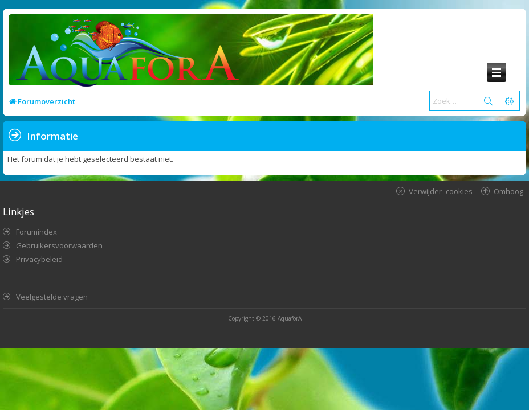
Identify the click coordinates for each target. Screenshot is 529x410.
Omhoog (508, 191)
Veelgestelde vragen (52, 297)
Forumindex (36, 232)
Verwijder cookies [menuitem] (441, 191)
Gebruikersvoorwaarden (59, 245)
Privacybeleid (39, 259)
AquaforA (290, 318)
